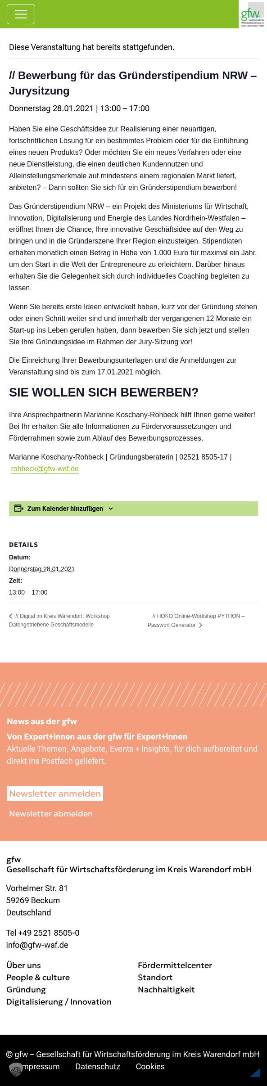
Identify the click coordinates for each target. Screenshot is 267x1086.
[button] (238, 1061)
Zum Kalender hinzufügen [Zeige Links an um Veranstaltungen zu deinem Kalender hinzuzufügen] (65, 508)
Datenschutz (97, 1066)
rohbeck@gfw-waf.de (45, 469)
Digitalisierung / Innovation (59, 1001)
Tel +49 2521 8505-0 (43, 932)
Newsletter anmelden (55, 793)
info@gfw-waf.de (37, 945)
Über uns (23, 965)
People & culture (38, 977)
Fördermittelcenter (175, 965)
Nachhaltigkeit (166, 989)
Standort (155, 977)
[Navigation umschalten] (21, 14)
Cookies (150, 1066)
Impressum (40, 1066)
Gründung (26, 989)
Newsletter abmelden (51, 813)
